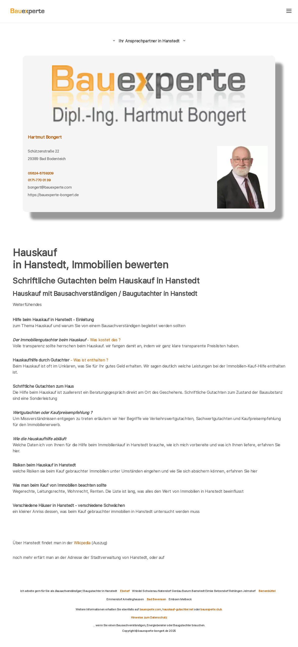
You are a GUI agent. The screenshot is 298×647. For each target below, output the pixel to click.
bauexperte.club (211, 609)
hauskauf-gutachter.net (177, 609)
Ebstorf (124, 591)
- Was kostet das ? (67, 340)
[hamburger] (289, 11)
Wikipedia (82, 542)
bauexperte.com (150, 609)
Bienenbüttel (267, 591)
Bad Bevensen (156, 599)
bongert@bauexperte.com (50, 187)
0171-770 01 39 (39, 180)
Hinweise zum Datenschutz (149, 617)
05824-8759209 (41, 173)
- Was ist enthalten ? (60, 360)
